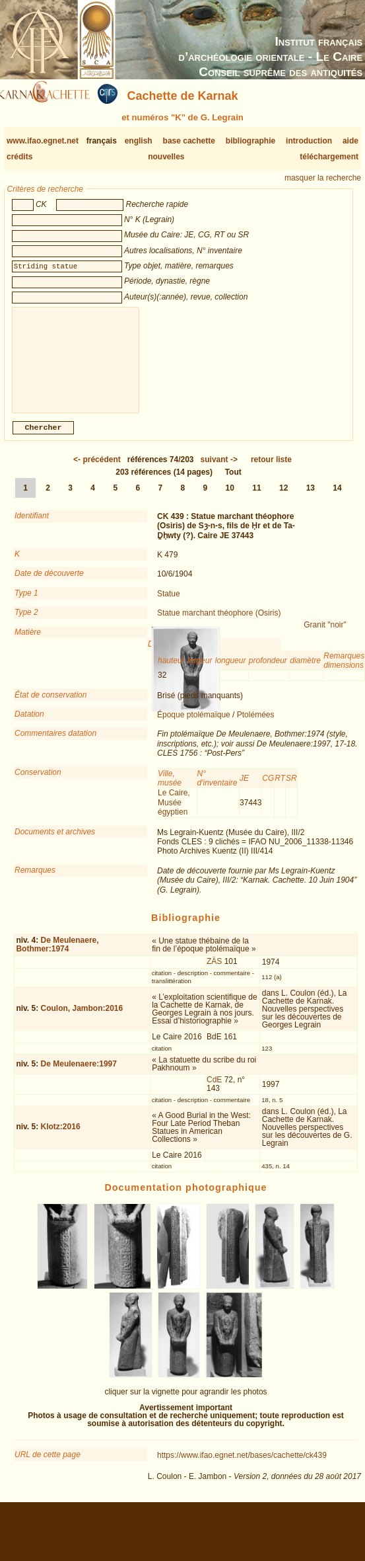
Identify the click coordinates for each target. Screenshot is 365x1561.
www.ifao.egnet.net (43, 140)
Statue (168, 604)
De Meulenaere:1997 (79, 1074)
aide (350, 140)
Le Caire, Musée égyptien (174, 813)
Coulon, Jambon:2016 (82, 1018)
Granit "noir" (325, 635)
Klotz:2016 (61, 1137)
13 (310, 498)
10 (230, 498)
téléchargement (329, 156)
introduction (309, 140)
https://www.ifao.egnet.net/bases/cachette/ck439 (242, 1465)
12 (283, 498)
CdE (214, 1090)
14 (337, 498)
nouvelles (166, 156)
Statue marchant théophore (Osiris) (219, 623)
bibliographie (250, 140)
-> (219, 470)
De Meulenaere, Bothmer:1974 (57, 955)
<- (97, 470)
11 (256, 498)
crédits (19, 156)
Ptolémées (256, 725)
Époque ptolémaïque (193, 725)
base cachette (189, 140)
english (138, 140)
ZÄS (214, 972)
